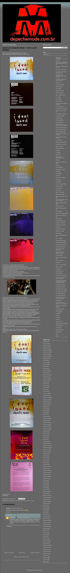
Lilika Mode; (58, 186)
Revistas (57, 233)
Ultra (57, 315)
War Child (58, 331)
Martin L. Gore (59, 192)
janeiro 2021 (45, 468)
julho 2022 (45, 433)
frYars (57, 165)
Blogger (41, 570)
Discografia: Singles (18, 500)
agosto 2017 (45, 553)
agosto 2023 (45, 406)
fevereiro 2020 (46, 491)
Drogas (57, 150)
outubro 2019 (46, 499)
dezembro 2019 (46, 495)
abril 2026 (45, 341)
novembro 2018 (46, 522)
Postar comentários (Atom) (23, 556)
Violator (57, 327)
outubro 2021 (46, 449)
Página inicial (22, 552)
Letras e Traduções (60, 183)
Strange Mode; (59, 271)
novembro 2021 (46, 447)
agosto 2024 (45, 381)
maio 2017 (45, 559)
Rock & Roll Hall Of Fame (61, 235)
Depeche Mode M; (60, 131)
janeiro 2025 (45, 372)
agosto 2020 (45, 478)
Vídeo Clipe (58, 321)
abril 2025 (45, 366)
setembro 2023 (46, 404)
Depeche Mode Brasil (60, 127)
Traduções (58, 311)
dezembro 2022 (46, 422)
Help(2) (57, 171)
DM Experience (59, 148)
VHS (57, 319)
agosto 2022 (45, 431)
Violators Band (59, 329)
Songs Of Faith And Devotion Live (60, 253)
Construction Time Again (61, 110)
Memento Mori (59, 194)
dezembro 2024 (46, 374)
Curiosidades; (11, 500)
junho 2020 (45, 482)
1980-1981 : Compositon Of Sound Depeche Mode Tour (61, 63)
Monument (58, 211)
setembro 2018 (46, 526)
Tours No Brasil (59, 309)
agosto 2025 (45, 358)
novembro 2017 (46, 547)
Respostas (10, 514)
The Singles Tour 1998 (60, 291)
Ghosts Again (58, 167)
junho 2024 (45, 385)
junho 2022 (45, 435)
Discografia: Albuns (60, 142)
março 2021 (45, 464)
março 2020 (45, 489)
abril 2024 (45, 389)
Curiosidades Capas (60, 113)
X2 (56, 335)
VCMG (57, 317)
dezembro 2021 (46, 445)
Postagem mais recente (9, 552)
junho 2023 (45, 410)
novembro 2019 (46, 497)
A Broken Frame (59, 84)
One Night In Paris (60, 220)
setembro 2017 (46, 551)
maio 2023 (45, 412)
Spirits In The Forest (60, 264)
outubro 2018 (46, 524)
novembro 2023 (46, 399)
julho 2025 (45, 360)
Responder (8, 512)
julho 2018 (45, 530)
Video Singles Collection (61, 323)
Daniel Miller (58, 118)
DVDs (57, 152)
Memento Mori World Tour (61, 202)
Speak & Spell (59, 260)
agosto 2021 (45, 453)
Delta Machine (59, 122)
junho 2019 (45, 507)
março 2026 (45, 343)
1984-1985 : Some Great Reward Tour (61, 80)
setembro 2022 (46, 428)
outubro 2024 (46, 376)
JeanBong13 (12, 517)
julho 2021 (45, 455)
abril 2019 (45, 512)
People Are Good (59, 222)
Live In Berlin (58, 188)
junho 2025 (45, 362)
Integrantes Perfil (59, 177)
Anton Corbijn (59, 92)
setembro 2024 (46, 379)
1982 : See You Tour (60, 69)
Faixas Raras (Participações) (59, 157)
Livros (57, 190)
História (28, 500)
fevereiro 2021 (46, 466)
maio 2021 (45, 460)
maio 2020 (45, 485)
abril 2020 (45, 487)
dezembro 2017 (46, 545)
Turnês (57, 313)
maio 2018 (45, 534)
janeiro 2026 (45, 347)
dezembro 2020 (46, 470)
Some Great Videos (60, 246)
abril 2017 (45, 561)
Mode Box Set (59, 206)
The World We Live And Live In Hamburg (61, 298)
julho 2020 (45, 480)
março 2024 (45, 391)
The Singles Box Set (60, 288)
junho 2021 (45, 457)
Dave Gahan (58, 120)
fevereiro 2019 (46, 516)
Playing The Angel (59, 224)
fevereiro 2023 (46, 418)
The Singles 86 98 (59, 286)
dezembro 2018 (46, 520)
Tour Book (58, 300)
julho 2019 (45, 505)
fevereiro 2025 (46, 370)
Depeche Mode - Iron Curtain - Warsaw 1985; (61, 125)
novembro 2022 (46, 424)
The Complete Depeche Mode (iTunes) (61, 278)
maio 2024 (45, 387)
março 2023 (45, 416)
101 (56, 60)
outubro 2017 (46, 549)
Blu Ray (57, 97)
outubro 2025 (46, 354)
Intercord (58, 179)
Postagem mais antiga (34, 552)
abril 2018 (45, 536)
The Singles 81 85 (59, 284)
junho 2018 (45, 532)
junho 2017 (45, 557)
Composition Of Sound (60, 108)
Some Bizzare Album (60, 242)
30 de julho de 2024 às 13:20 (17, 508)
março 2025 (45, 368)
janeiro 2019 (45, 518)
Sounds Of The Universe (61, 257)
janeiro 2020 (45, 493)
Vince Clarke (58, 325)
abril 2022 (45, 439)
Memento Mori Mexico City (61, 196)
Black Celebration (59, 95)
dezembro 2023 (46, 397)
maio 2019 (45, 509)
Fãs (56, 160)
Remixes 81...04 (59, 231)
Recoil (57, 227)
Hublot (57, 175)
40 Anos (57, 82)
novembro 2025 (46, 352)
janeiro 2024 (45, 395)
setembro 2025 (46, 356)
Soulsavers (58, 255)
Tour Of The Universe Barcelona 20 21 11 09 (60, 303)
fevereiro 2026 (46, 345)
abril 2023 (45, 414)
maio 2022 (45, 437)
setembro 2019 (46, 501)
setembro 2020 (46, 476)
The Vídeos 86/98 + (60, 295)
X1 (56, 333)
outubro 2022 (46, 426)
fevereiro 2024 (46, 393)
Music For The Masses (60, 213)
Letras (57, 181)
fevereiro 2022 (46, 443)
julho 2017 (45, 555)
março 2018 (45, 539)
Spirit (57, 262)
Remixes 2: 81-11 (59, 229)
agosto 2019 (45, 503)
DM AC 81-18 (58, 146)
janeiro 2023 (45, 420)
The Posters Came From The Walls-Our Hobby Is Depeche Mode (61, 281)
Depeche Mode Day (60, 129)
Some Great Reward (60, 244)
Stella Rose (58, 266)
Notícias (32, 500)
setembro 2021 (46, 451)
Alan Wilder (58, 86)
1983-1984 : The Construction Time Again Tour (61, 76)
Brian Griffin (58, 101)
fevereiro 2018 (46, 541)
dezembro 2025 (46, 350)
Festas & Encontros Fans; (61, 162)
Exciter (24, 500)
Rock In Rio (58, 238)
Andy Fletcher (59, 90)
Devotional (58, 140)
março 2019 (45, 514)
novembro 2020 (46, 472)
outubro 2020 (46, 474)
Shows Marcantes (59, 240)
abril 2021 (45, 462)
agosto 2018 (45, 528)
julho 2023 (45, 408)
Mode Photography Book (61, 208)
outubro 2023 (46, 401)
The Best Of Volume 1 (60, 275)
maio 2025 (45, 364)
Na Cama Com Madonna (61, 215)
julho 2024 (45, 383)
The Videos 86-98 (59, 293)
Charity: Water (59, 106)
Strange (57, 268)
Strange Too (58, 273)
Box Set (57, 99)
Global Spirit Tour (59, 169)
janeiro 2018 (45, 543)
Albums (57, 88)
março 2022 (45, 441)
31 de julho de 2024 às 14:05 (23, 517)
